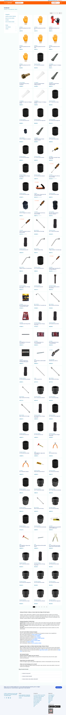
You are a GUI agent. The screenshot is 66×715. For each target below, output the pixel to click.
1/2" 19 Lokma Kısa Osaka (54, 139)
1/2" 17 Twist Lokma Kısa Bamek (55, 490)
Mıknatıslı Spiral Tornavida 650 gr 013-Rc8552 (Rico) (55, 528)
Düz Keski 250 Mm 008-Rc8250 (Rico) (40, 546)
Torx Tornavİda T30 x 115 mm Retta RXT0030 (54, 176)
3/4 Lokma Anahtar (37, 396)
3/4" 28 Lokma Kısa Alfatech (39, 600)
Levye (20, 341)
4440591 (11, 0)
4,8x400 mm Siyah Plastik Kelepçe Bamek (54, 84)
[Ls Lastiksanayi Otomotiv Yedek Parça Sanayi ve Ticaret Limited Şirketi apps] (57, 707)
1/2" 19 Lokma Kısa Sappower (54, 120)
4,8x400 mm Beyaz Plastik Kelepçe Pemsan (39, 139)
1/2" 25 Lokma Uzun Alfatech (24, 379)
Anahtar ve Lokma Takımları (10, 16)
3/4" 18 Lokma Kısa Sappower (25, 582)
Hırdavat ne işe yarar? (26, 673)
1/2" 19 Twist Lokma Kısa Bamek (25, 508)
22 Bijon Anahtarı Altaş (38, 249)
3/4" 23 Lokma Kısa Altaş (54, 508)
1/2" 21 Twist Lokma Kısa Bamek (40, 527)
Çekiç (35, 452)
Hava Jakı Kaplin (22, 82)
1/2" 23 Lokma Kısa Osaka (24, 194)
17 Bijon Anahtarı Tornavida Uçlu (55, 249)
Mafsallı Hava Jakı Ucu (53, 360)
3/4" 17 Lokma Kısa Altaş (53, 397)
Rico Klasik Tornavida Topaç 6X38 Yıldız (54, 158)
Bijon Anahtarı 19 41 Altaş (39, 508)
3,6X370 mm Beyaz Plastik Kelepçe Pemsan (39, 84)
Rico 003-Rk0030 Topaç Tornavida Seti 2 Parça (24, 306)
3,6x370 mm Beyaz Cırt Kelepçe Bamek (55, 66)
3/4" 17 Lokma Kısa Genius (24, 563)
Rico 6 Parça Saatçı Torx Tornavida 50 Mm (38, 343)
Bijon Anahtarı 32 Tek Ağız (24, 416)
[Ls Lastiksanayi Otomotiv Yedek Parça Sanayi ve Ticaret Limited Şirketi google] (51, 707)
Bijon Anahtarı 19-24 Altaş (24, 397)
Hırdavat (16, 9)
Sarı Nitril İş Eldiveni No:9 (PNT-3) (25, 29)
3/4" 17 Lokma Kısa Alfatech (39, 397)
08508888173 (60, 0)
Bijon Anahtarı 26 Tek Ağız (39, 231)
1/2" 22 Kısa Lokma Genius (39, 157)
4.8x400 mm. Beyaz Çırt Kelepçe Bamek (25, 103)
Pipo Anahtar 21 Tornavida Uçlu (40, 305)
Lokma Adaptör (21, 137)
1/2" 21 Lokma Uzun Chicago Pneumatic (54, 435)
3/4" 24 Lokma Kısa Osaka (24, 600)
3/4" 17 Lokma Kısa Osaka (39, 490)
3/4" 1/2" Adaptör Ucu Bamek (25, 139)
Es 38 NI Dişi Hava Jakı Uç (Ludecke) (24, 84)
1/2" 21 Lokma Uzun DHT (38, 286)
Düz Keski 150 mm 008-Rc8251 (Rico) (39, 361)
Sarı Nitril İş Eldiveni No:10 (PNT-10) (40, 29)
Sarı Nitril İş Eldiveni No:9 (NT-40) (54, 47)
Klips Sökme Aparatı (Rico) (39, 471)
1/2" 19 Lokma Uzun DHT (23, 249)
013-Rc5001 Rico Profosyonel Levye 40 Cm (24, 343)
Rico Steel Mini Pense (53, 453)
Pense (50, 452)
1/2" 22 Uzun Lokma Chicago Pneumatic (39, 564)
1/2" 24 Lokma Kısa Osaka (54, 194)
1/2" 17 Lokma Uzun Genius (54, 231)
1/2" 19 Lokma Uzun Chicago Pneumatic (39, 417)
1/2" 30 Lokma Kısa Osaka (24, 453)
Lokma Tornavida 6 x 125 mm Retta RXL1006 (24, 232)
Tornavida (50, 156)
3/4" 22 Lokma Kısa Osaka (39, 582)
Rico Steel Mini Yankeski (24, 471)
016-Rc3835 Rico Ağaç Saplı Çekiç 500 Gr (39, 454)
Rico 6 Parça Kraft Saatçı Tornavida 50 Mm (54, 343)
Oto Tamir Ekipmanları (11, 9)
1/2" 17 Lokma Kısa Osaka (54, 102)
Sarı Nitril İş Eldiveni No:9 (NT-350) (25, 47)
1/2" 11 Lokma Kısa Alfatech (39, 65)
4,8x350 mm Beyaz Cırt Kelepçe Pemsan (40, 103)
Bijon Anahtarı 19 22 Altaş (54, 379)
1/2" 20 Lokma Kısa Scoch (24, 120)
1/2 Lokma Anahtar (52, 100)
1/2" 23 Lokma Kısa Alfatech (39, 175)
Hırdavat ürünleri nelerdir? (26, 676)
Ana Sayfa (5, 9)
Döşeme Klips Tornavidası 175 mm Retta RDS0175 (54, 269)
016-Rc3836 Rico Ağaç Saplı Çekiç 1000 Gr (24, 546)
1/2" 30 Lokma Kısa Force (24, 434)
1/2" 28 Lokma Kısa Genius (54, 471)
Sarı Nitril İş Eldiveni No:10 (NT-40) (25, 66)
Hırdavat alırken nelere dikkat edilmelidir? (29, 679)
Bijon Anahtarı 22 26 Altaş (54, 305)
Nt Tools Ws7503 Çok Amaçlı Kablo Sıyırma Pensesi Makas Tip (54, 546)
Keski (35, 359)
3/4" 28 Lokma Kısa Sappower (54, 600)
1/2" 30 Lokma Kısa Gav (38, 434)
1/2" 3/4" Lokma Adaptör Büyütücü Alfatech (53, 213)
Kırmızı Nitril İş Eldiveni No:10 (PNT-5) (54, 29)
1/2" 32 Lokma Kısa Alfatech (24, 490)
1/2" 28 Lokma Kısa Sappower (54, 416)
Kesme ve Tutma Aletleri (9, 18)
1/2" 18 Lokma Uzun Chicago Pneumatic (39, 324)
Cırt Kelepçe (36, 82)
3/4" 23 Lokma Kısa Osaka (54, 582)
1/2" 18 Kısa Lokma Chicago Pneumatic (24, 176)
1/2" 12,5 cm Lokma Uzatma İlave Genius (54, 287)
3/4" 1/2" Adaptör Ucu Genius (25, 212)
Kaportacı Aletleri (37, 470)
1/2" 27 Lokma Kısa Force (39, 268)
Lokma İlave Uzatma (52, 285)
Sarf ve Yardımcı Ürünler (9, 21)
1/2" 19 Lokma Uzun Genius (54, 323)
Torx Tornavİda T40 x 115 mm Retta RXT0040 (39, 213)
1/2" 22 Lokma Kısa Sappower (39, 120)
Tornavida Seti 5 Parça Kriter (24, 323)
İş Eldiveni (21, 27)
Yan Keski (21, 470)
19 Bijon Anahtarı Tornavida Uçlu (25, 268)
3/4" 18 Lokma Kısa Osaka (54, 563)
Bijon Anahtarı (36, 230)
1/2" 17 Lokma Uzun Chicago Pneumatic (24, 287)
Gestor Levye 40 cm (38, 379)
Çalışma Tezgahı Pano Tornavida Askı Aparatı (23, 361)
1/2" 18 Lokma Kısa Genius (24, 157)
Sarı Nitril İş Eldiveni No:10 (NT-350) (40, 47)
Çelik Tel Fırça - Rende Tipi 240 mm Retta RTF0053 (40, 195)
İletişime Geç (58, 687)
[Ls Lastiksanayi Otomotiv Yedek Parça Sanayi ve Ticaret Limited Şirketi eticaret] (55, 711)
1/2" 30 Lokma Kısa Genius (24, 527)
